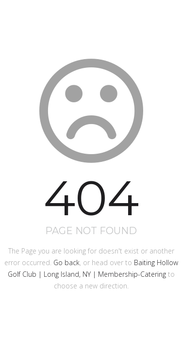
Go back (66, 262)
